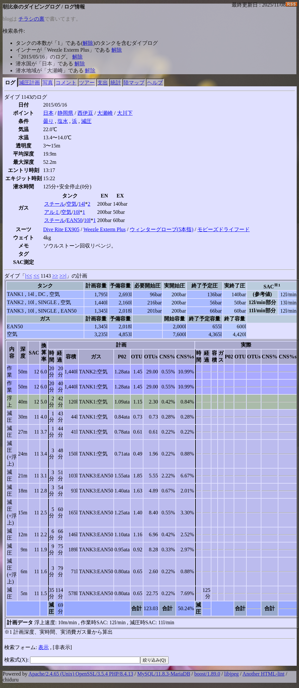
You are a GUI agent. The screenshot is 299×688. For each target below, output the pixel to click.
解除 (88, 43)
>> (55, 276)
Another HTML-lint (263, 674)
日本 (48, 113)
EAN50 (74, 220)
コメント (66, 82)
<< (36, 276)
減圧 (86, 121)
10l (76, 212)
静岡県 (65, 113)
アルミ (52, 212)
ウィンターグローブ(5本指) (161, 229)
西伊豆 (85, 113)
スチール (54, 204)
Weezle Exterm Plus (104, 229)
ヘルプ (155, 82)
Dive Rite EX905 (61, 229)
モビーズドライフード (223, 229)
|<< (28, 276)
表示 (43, 647)
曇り (48, 121)
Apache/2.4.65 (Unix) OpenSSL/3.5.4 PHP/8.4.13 (80, 674)
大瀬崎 (105, 113)
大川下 (125, 113)
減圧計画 (29, 82)
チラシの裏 (31, 19)
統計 (115, 82)
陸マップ (134, 82)
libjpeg (231, 674)
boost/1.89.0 (207, 674)
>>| (62, 276)
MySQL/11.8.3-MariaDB (163, 674)
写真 (47, 82)
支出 (102, 82)
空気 (71, 204)
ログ (10, 82)
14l (81, 204)
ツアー (87, 82)
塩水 (63, 121)
